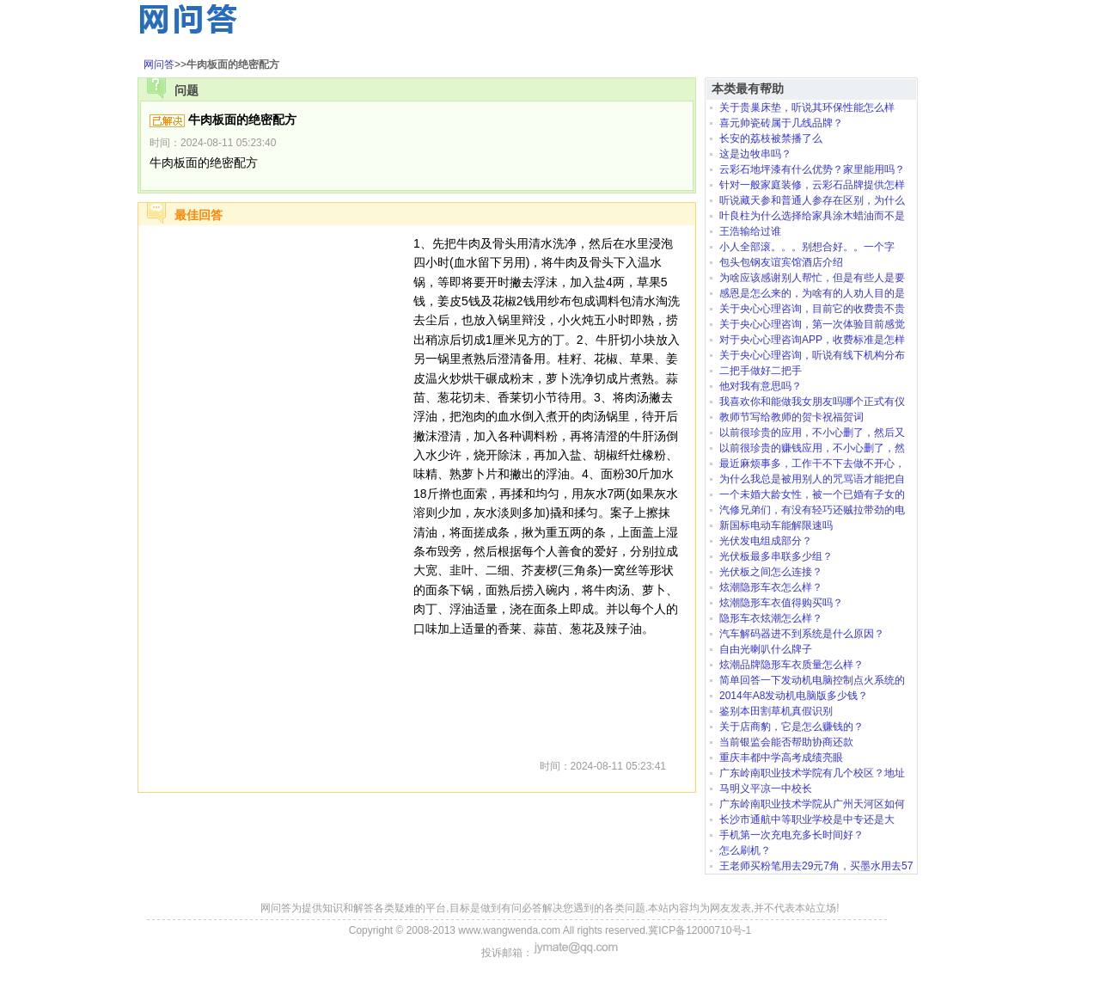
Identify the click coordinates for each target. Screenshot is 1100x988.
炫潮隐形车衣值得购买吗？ (781, 603)
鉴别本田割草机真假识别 (776, 711)
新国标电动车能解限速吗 (776, 525)
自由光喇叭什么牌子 (765, 649)
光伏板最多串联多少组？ (776, 556)
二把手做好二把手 (760, 371)
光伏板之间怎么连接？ (770, 572)
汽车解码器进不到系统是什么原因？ (801, 634)
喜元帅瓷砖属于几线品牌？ (781, 123)
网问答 (159, 64)
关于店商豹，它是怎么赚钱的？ (791, 727)
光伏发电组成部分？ (765, 541)
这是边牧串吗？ (755, 154)
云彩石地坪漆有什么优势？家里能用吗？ (812, 169)
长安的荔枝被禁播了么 (770, 138)
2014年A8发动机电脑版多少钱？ (793, 696)
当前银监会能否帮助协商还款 (786, 742)
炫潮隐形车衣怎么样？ (770, 587)
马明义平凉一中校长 (765, 788)
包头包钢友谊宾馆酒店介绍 (781, 262)
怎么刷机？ (745, 850)
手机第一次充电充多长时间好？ (791, 835)
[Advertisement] (276, 492)
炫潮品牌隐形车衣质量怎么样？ (791, 665)
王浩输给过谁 (750, 231)
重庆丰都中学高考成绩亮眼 (781, 758)
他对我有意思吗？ (760, 386)
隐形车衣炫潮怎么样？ (770, 618)
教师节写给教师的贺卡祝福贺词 (791, 417)
